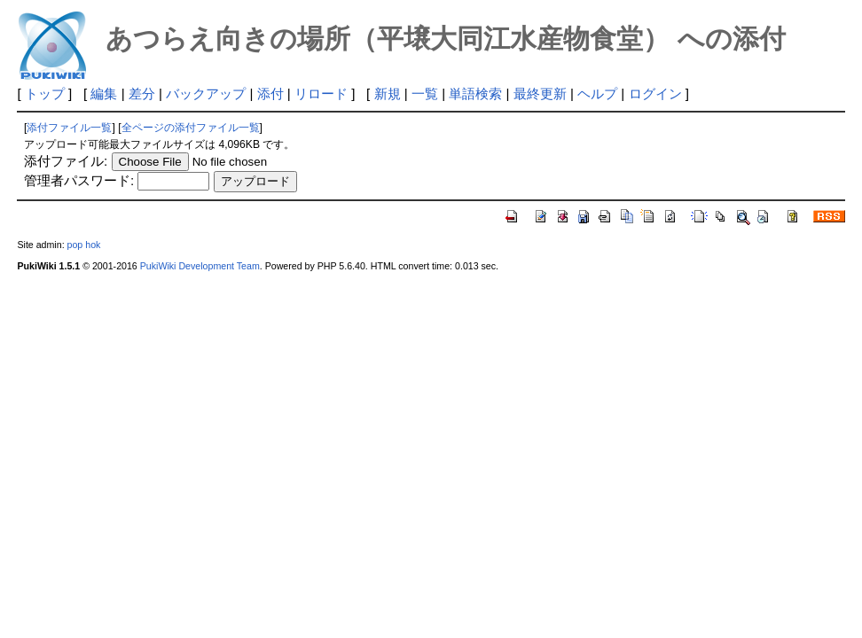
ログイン (655, 93)
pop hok (84, 244)
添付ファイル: (65, 160)
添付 (270, 93)
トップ (45, 93)
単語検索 (475, 93)
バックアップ (206, 93)
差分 (142, 93)
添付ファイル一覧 (69, 127)
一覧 (424, 93)
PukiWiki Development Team (200, 266)
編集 (103, 93)
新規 (387, 93)
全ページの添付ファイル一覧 (190, 127)
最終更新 (540, 93)
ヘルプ (597, 93)
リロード (321, 93)
